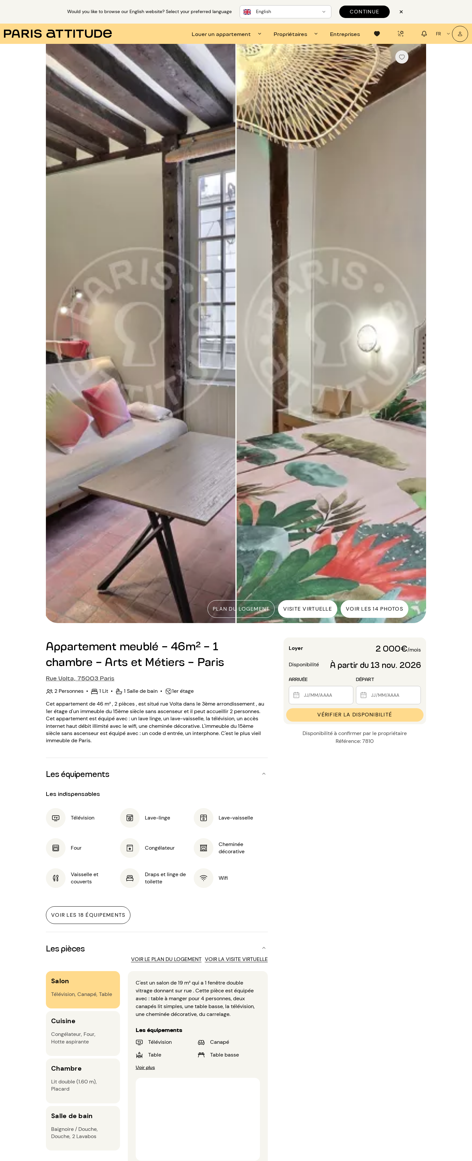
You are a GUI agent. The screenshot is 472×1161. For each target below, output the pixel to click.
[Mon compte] (460, 34)
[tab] (227, 34)
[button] (157, 774)
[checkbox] (401, 57)
